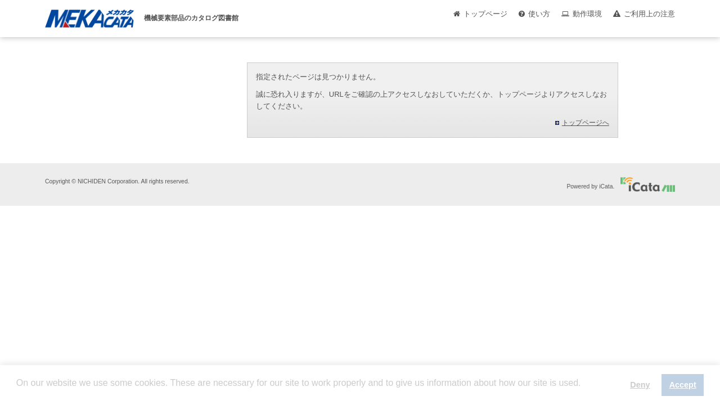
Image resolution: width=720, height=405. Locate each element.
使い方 (539, 14)
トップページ (485, 14)
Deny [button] (640, 384)
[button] (18, 391)
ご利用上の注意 (649, 14)
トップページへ (585, 123)
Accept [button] (682, 384)
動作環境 (587, 14)
